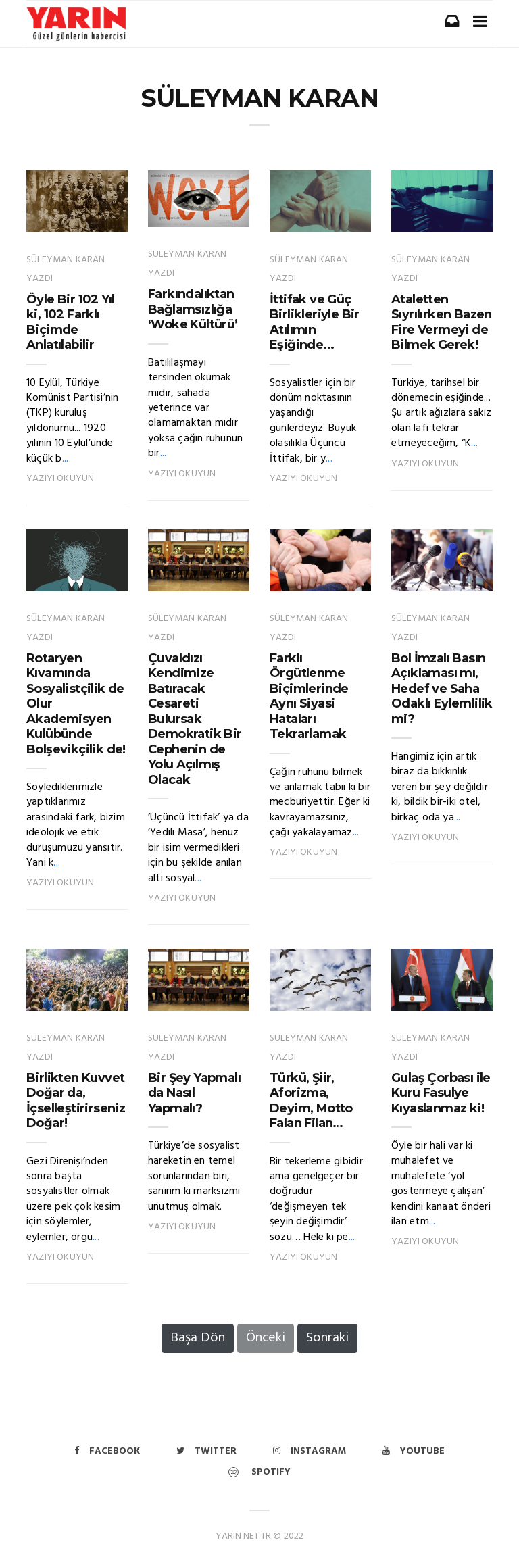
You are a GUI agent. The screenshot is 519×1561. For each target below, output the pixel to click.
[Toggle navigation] (480, 21)
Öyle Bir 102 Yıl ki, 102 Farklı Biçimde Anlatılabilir (70, 322)
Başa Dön (197, 1338)
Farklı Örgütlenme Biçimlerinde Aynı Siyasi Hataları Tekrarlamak (309, 696)
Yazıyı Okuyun (60, 479)
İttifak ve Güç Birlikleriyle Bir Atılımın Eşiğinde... (315, 322)
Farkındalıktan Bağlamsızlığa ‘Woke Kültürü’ (193, 309)
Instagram (309, 1451)
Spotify (259, 1472)
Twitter (206, 1451)
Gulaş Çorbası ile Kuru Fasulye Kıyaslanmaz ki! (441, 1093)
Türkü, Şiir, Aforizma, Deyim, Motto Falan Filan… (311, 1100)
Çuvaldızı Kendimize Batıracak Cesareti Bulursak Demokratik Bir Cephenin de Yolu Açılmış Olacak (195, 719)
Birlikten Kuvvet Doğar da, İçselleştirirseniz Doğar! (75, 1100)
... (65, 459)
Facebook (107, 1451)
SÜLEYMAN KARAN (260, 98)
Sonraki (327, 1338)
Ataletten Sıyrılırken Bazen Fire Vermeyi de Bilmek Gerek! (441, 322)
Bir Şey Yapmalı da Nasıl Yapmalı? (194, 1093)
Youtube (413, 1451)
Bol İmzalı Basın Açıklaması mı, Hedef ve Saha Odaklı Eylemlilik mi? (442, 688)
